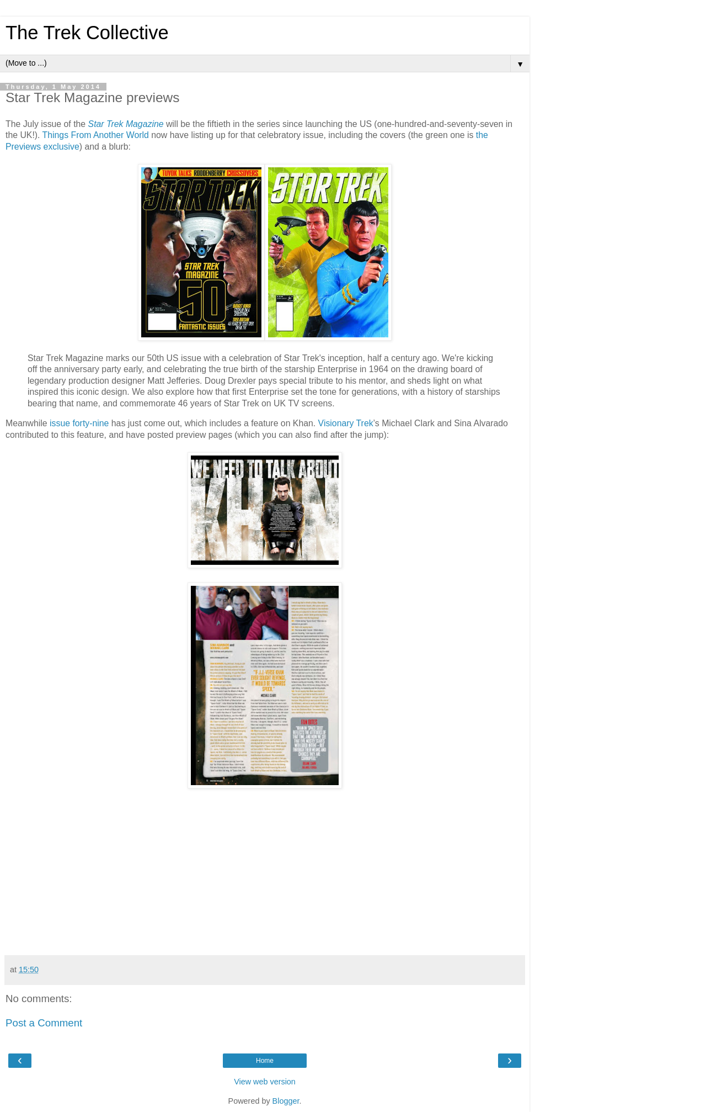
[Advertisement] (347, 872)
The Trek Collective (87, 32)
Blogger (285, 1101)
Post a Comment (44, 1023)
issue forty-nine (79, 423)
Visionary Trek (345, 423)
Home (265, 1061)
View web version (265, 1081)
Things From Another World (95, 135)
